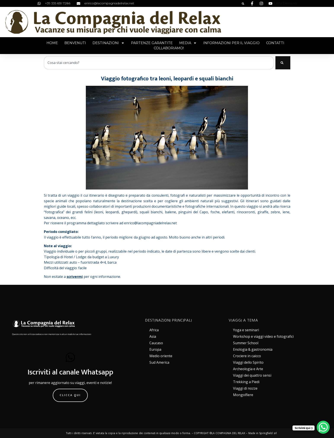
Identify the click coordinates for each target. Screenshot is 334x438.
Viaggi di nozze (245, 388)
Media (188, 43)
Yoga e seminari (246, 330)
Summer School (245, 343)
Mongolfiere (243, 394)
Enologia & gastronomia (252, 349)
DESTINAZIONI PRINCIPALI (168, 320)
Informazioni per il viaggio (231, 43)
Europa (155, 349)
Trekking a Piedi (246, 381)
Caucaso (156, 343)
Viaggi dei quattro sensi (252, 375)
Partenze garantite (152, 43)
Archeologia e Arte (248, 368)
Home (52, 43)
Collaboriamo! (169, 48)
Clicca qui (70, 395)
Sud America (159, 362)
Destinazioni (109, 43)
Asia (152, 336)
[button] (243, 3)
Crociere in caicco (247, 356)
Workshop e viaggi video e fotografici (263, 336)
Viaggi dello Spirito (248, 362)
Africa (154, 330)
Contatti (275, 43)
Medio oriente (160, 356)
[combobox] (159, 62)
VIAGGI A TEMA (243, 320)
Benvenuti (75, 43)
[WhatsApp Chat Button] (323, 427)
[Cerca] (282, 62)
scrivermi (75, 276)
